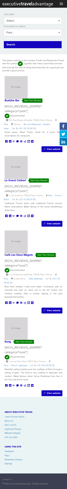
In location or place (15, 26)
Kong (8, 342)
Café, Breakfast (36, 278)
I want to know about (14, 416)
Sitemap (8, 463)
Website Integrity (12, 433)
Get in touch (10, 425)
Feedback (9, 451)
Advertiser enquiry (13, 459)
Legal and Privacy (13, 429)
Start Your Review (32, 100)
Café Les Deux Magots (19, 255)
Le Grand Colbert (15, 180)
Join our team (11, 437)
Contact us (7, 479)
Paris (33, 32)
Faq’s (7, 455)
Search (10, 44)
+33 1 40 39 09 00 (45, 365)
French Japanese (19, 365)
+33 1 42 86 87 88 (27, 199)
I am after (9, 14)
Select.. (33, 20)
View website (51, 149)
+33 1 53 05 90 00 (27, 128)
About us (9, 421)
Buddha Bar (12, 100)
